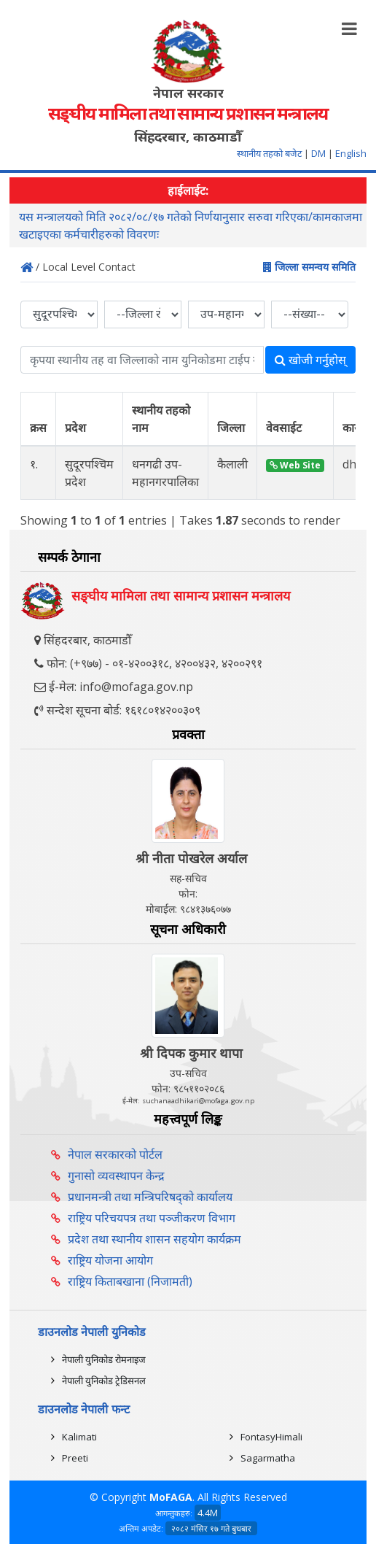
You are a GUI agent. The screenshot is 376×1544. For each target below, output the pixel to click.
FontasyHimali (271, 1436)
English (351, 153)
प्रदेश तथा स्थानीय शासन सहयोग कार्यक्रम (154, 1239)
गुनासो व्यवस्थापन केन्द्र (116, 1175)
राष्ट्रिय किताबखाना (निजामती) (130, 1281)
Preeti (75, 1457)
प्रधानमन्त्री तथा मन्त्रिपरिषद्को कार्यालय (150, 1197)
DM (318, 153)
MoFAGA (170, 1497)
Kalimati (79, 1436)
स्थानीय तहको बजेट (270, 153)
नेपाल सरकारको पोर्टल (115, 1154)
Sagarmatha (267, 1457)
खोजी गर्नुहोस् (310, 360)
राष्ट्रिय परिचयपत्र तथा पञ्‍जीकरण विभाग (151, 1218)
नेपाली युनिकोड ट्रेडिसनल (104, 1380)
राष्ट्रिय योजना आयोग (110, 1260)
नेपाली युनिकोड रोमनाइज (104, 1359)
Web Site (295, 465)
